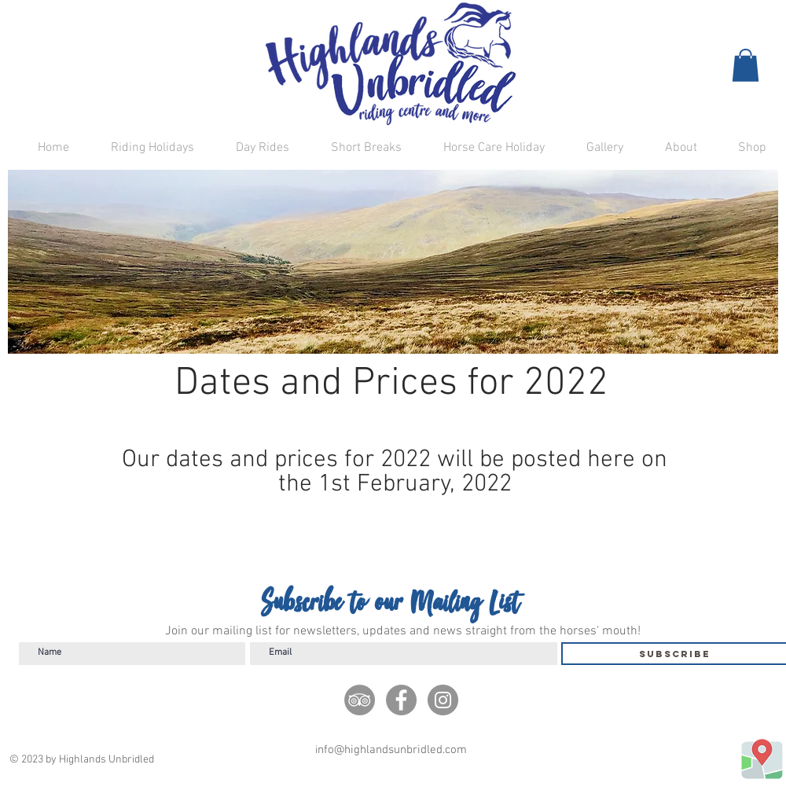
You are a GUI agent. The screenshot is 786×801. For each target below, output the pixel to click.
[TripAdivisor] (359, 700)
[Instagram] (443, 700)
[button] (745, 65)
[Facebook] (401, 700)
